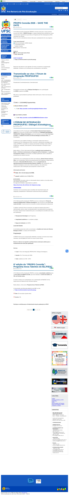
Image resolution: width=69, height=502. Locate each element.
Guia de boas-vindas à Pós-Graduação (5, 104)
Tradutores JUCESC (56, 413)
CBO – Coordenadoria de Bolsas (6, 87)
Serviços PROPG (6, 35)
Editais (2, 64)
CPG (2, 126)
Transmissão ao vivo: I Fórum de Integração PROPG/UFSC (31, 75)
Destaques (25, 19)
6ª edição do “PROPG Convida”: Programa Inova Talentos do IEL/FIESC (31, 271)
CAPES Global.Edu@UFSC (5, 62)
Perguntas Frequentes (4, 41)
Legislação (58, 1)
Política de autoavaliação (4, 106)
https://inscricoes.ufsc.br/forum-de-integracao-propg (26, 189)
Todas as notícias (5, 59)
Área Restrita (54, 14)
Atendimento (5, 50)
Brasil (4, 1)
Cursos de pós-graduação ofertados (6, 47)
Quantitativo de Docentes (4, 112)
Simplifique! (27, 1)
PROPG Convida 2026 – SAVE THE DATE (32, 24)
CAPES (53, 406)
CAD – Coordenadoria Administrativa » (6, 94)
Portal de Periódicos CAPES (58, 411)
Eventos (3, 66)
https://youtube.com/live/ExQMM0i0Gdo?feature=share (34, 118)
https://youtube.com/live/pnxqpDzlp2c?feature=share (33, 109)
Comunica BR (35, 1)
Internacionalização (5, 67)
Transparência (4, 114)
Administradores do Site (63, 14)
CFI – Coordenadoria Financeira (5, 84)
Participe (41, 1)
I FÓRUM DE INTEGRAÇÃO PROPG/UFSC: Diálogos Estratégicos (28, 126)
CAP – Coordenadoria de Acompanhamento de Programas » (6, 81)
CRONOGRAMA (17, 192)
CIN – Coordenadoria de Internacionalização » (5, 90)
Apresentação (4, 76)
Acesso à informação (50, 1)
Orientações (4, 69)
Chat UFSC (54, 408)
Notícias (19, 19)
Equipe (2, 78)
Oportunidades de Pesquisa (58, 410)
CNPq (53, 409)
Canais (63, 1)
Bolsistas (3, 115)
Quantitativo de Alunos (4, 109)
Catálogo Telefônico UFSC (58, 407)
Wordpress (24, 500)
